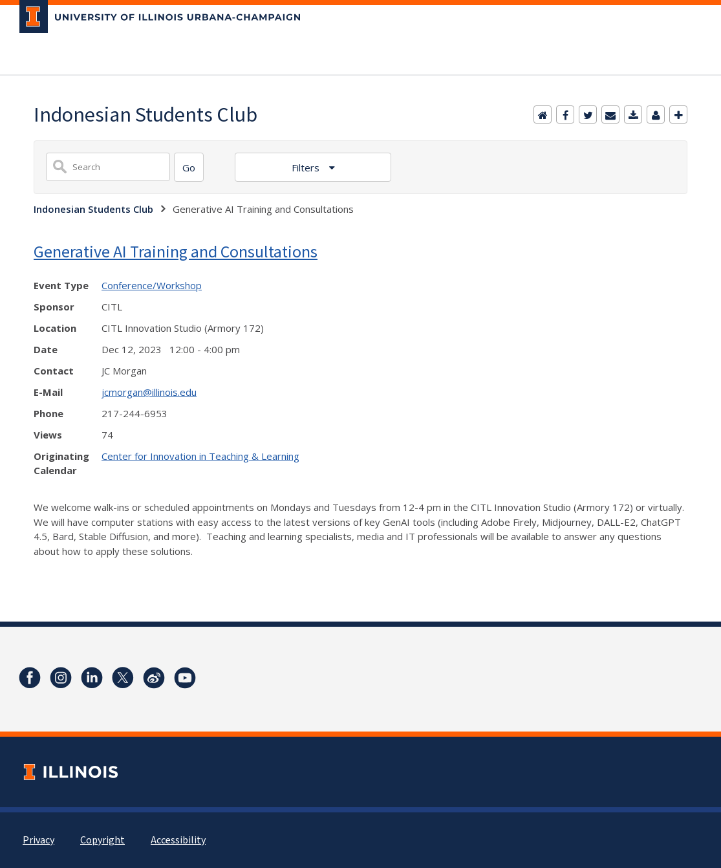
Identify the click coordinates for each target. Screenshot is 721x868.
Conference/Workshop (152, 285)
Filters (307, 167)
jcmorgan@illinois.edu (149, 391)
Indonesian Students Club (93, 208)
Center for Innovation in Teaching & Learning (200, 456)
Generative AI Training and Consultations (175, 251)
